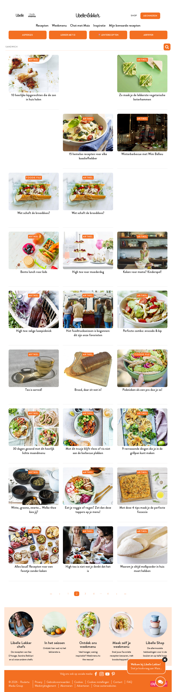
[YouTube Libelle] (107, 674)
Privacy (38, 682)
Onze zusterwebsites (105, 686)
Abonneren (66, 686)
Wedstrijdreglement (45, 686)
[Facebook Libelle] (96, 674)
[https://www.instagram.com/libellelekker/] (102, 674)
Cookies (79, 682)
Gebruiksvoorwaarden (58, 682)
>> (125, 593)
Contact (118, 682)
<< (51, 593)
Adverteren (83, 686)
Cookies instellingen (98, 682)
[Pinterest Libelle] (113, 674)
